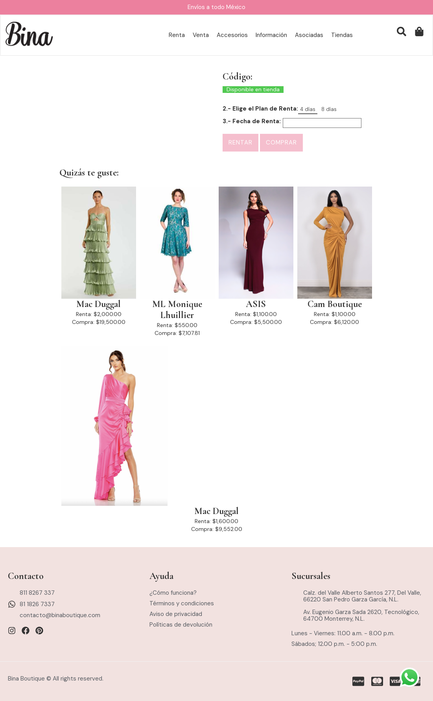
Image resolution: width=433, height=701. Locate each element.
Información (271, 35)
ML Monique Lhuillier (177, 310)
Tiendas (342, 35)
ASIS (256, 304)
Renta (177, 35)
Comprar (281, 142)
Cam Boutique (335, 304)
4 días (307, 109)
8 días (329, 109)
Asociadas (309, 35)
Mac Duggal (98, 304)
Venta (201, 35)
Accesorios (232, 35)
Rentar (240, 142)
